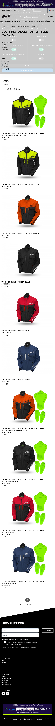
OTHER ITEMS (7, 42)
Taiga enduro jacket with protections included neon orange (23, 429)
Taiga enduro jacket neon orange (21, 233)
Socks (4, 45)
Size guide (4, 682)
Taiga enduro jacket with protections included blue (23, 582)
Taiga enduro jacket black (16, 282)
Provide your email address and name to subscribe (15, 639)
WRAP (15, 10)
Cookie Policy (26, 719)
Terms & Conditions (36, 719)
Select (17, 84)
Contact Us (9, 10)
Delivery (4, 676)
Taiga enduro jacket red (15, 331)
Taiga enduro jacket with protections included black (23, 480)
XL (6, 66)
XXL (7, 69)
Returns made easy (7, 684)
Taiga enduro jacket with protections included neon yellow (23, 134)
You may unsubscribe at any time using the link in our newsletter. (19, 647)
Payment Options (6, 678)
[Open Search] (39, 16)
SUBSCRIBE (48, 630)
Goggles (5, 50)
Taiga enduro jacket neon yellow (20, 184)
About (3, 10)
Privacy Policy (17, 719)
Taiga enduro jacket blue (16, 379)
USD (51, 10)
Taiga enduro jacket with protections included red (23, 531)
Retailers (4, 662)
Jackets (4, 47)
